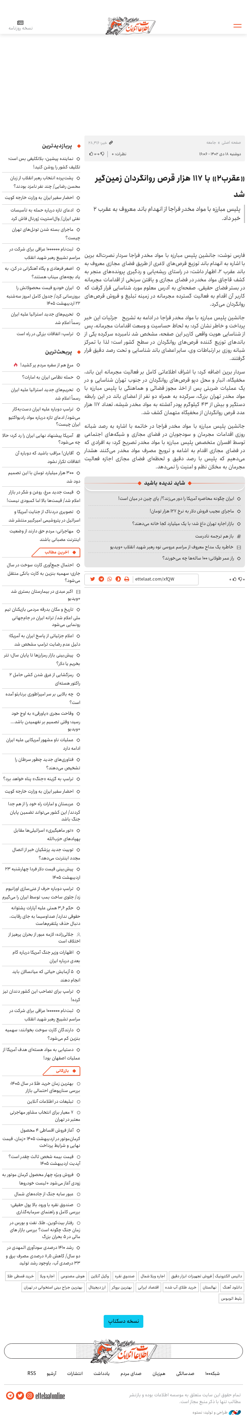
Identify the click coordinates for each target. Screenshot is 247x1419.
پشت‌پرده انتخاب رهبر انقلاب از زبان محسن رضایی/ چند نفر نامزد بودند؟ (45, 182)
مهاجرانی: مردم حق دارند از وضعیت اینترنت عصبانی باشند (44, 535)
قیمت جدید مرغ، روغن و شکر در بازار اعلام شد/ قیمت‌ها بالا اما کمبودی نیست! (43, 496)
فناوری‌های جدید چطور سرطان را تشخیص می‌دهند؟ (47, 764)
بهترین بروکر (122, 1287)
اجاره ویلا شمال (153, 1276)
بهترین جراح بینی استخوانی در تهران (53, 1287)
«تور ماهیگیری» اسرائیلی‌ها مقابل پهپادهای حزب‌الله (47, 835)
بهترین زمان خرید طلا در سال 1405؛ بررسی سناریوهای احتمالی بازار (45, 1087)
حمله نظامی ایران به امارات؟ (48, 377)
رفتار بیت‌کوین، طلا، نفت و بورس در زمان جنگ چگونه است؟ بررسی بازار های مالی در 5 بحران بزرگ (45, 1229)
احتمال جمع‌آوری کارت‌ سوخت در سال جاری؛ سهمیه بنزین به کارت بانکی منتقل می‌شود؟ (43, 572)
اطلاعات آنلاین (132, 25)
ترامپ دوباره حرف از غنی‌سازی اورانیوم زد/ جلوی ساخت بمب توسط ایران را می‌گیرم (41, 893)
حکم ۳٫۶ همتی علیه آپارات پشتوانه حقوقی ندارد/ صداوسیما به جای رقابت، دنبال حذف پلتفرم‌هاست (44, 915)
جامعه (211, 142)
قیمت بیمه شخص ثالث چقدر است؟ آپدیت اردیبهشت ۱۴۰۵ (44, 1160)
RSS (31, 1373)
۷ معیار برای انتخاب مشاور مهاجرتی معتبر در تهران (45, 1116)
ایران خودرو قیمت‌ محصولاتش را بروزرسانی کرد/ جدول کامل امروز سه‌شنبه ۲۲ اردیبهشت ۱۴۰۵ (43, 295)
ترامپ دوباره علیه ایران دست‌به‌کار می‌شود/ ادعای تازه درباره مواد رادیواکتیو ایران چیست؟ (44, 416)
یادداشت (102, 1373)
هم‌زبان (158, 1373)
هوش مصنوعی (73, 1276)
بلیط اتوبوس (231, 1298)
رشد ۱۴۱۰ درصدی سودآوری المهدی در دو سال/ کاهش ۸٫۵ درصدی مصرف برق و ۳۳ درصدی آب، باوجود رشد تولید (43, 1255)
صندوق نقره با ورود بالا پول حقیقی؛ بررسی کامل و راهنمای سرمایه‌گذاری (45, 1208)
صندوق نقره (125, 1276)
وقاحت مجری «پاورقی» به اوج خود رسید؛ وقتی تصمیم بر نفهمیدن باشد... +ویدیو (45, 721)
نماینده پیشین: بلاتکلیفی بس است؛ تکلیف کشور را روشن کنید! (44, 163)
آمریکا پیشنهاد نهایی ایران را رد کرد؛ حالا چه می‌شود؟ (41, 439)
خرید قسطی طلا (20, 1276)
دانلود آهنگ (232, 1287)
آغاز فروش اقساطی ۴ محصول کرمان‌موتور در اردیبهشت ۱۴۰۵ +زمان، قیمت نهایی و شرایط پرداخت (41, 1138)
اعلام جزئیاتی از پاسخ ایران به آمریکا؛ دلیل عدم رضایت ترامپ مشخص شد (44, 640)
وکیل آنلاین (100, 1276)
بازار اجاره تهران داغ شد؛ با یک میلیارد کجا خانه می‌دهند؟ (183, 523)
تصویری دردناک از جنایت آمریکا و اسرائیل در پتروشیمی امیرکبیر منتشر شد (44, 516)
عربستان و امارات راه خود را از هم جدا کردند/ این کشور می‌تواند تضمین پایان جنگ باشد (44, 811)
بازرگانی (62, 1071)
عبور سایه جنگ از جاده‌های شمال (44, 1194)
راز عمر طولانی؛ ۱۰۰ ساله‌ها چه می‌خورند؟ (198, 558)
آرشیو (51, 1373)
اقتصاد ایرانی (148, 1287)
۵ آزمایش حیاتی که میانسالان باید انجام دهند (46, 976)
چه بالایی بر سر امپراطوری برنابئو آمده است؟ (42, 698)
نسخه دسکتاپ (123, 1321)
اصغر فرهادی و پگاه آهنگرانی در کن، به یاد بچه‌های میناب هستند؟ (42, 273)
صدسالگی (185, 1373)
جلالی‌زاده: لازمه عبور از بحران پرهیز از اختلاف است (44, 938)
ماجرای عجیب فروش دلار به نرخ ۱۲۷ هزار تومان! (192, 511)
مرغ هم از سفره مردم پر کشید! (47, 365)
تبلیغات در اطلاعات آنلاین (50, 1101)
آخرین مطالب (57, 552)
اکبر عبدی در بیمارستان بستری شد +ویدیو (45, 595)
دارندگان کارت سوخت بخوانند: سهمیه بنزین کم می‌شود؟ (42, 1034)
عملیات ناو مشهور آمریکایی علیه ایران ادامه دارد (43, 744)
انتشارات (75, 1373)
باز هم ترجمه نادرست (214, 536)
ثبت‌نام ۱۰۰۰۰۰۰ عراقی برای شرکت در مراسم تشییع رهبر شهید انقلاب (44, 253)
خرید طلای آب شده (181, 1287)
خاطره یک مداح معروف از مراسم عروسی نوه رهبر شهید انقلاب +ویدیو (171, 547)
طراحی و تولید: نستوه (216, 1412)
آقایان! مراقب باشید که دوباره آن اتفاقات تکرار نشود (47, 457)
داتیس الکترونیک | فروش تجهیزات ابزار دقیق (206, 1276)
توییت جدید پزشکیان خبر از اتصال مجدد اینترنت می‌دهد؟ (46, 854)
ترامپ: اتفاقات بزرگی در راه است (45, 334)
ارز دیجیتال (97, 1287)
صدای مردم (131, 1373)
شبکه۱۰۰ (212, 1373)
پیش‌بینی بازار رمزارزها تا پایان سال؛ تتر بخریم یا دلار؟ (42, 659)
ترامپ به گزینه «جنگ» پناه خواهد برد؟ (38, 779)
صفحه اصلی (231, 142)
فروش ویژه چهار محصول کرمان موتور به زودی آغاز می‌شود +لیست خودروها (41, 1179)
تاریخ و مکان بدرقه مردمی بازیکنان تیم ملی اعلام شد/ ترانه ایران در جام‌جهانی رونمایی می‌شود (42, 617)
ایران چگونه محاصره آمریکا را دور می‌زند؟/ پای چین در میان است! (176, 498)
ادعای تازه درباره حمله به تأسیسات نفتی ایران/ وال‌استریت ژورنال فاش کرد (45, 214)
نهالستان (210, 1287)
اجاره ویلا (47, 1276)
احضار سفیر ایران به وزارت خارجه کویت (39, 197)
